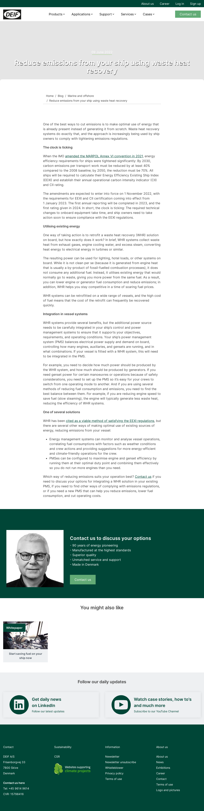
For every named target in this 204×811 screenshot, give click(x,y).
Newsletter (112, 756)
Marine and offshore (81, 95)
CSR (57, 756)
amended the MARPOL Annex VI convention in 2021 (104, 156)
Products (55, 14)
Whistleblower (114, 767)
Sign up (195, 4)
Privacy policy (114, 773)
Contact (161, 779)
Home (50, 95)
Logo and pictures (168, 790)
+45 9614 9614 (19, 788)
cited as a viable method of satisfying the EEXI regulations (110, 421)
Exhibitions (163, 767)
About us (147, 4)
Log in (180, 4)
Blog (61, 95)
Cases (147, 14)
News (160, 762)
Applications (81, 14)
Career (165, 4)
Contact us (188, 14)
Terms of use (113, 779)
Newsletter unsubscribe (120, 762)
